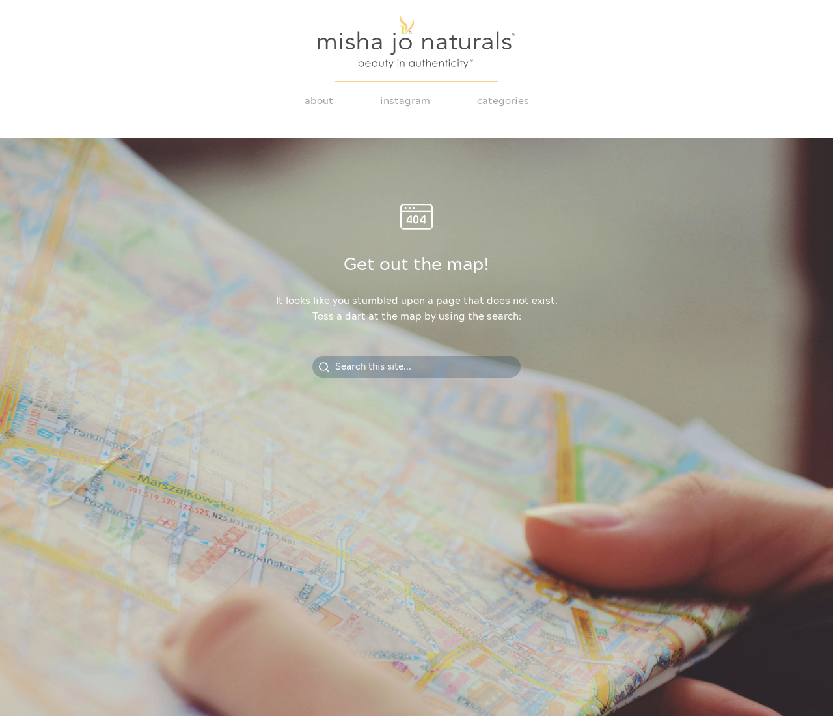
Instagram (405, 101)
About (319, 101)
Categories (503, 101)
